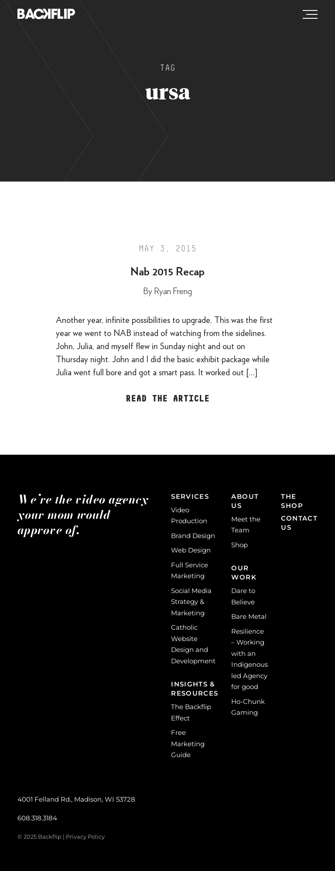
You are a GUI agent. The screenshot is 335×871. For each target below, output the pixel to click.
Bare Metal (249, 616)
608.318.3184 (37, 818)
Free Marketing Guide (188, 743)
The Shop (292, 501)
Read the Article (167, 398)
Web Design (191, 550)
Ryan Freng (173, 291)
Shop (239, 545)
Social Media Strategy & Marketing (191, 601)
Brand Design (193, 536)
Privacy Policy (85, 836)
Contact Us (299, 523)
